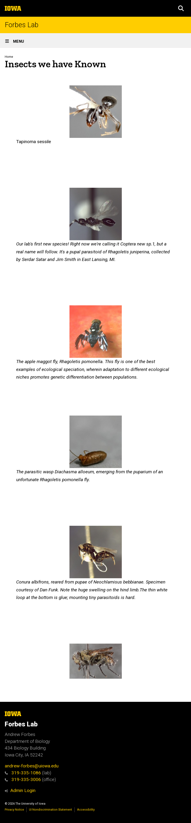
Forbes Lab (22, 24)
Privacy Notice (14, 809)
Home (9, 56)
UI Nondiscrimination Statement (50, 809)
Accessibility (86, 809)
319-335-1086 (23, 773)
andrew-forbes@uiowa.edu (32, 766)
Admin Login (22, 790)
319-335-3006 (23, 779)
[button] (181, 8)
